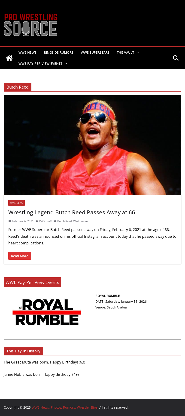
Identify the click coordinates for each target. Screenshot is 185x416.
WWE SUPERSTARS (95, 52)
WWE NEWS (27, 52)
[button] (136, 52)
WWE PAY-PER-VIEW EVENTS (40, 63)
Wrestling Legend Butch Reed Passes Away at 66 (71, 212)
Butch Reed (64, 221)
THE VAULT (125, 52)
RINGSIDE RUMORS (58, 52)
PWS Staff (45, 221)
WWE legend (81, 221)
